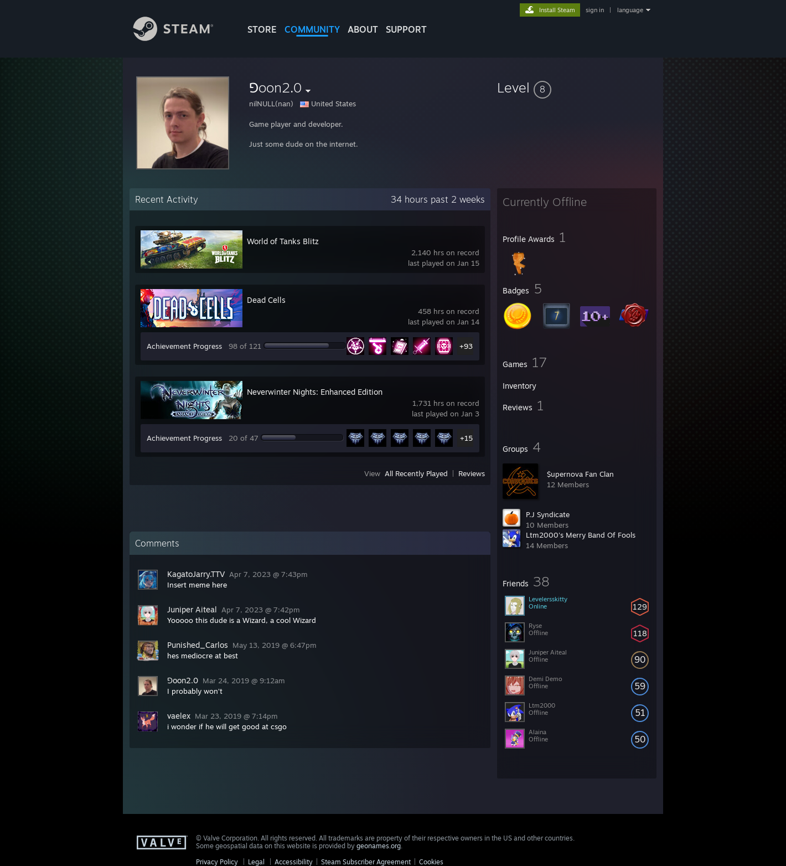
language (630, 10)
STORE (262, 29)
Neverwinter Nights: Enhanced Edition (314, 391)
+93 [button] (466, 346)
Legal (256, 862)
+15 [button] (466, 438)
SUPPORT (406, 29)
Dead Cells (266, 300)
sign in (595, 10)
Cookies (431, 862)
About (363, 29)
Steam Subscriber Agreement (366, 862)
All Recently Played (416, 473)
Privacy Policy (217, 862)
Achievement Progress (184, 346)
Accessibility (294, 862)
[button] (576, 87)
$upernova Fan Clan (580, 474)
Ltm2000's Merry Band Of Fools (580, 534)
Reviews (471, 473)
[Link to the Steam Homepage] (181, 38)
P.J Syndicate (548, 514)
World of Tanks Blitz (283, 241)
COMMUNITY (312, 29)
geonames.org (378, 846)
